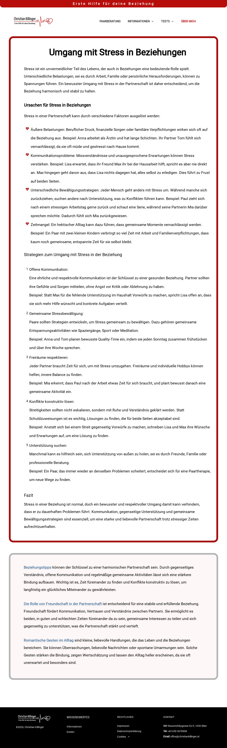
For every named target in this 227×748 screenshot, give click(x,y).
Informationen (74, 716)
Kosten (70, 722)
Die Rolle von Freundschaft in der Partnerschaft (63, 604)
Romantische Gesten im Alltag (49, 640)
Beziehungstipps (37, 567)
